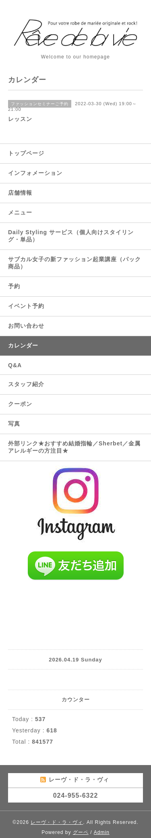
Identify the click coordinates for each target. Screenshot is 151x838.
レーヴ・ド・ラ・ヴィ (57, 822)
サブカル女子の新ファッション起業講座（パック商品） (74, 263)
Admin (102, 832)
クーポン (20, 404)
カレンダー (23, 345)
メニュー (20, 212)
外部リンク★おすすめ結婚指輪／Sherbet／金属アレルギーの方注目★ (74, 447)
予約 (14, 286)
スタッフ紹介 (26, 384)
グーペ (81, 832)
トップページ (26, 153)
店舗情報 (20, 192)
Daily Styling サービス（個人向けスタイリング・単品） (71, 236)
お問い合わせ (26, 325)
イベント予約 (26, 306)
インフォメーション (35, 173)
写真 (14, 423)
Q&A (15, 365)
